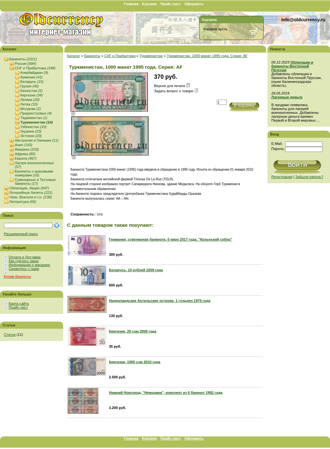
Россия (25, 63)
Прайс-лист (170, 4)
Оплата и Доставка (25, 257)
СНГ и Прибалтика (35, 68)
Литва (29, 104)
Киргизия (31, 95)
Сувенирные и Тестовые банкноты (35, 181)
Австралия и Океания (36, 140)
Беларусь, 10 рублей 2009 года (136, 270)
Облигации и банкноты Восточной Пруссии (292, 66)
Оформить (193, 4)
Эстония (31, 136)
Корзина (149, 4)
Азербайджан (34, 73)
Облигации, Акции (29, 188)
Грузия (29, 86)
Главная (131, 4)
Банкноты (23, 59)
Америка (27, 149)
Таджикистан (33, 118)
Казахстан (31, 91)
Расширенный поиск (21, 234)
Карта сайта (19, 303)
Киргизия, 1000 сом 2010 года (134, 362)
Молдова (30, 109)
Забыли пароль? (309, 177)
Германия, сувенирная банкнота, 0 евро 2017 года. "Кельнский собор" (170, 239)
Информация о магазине (29, 265)
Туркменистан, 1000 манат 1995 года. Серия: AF (207, 56)
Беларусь (32, 82)
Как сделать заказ (24, 261)
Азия (23, 145)
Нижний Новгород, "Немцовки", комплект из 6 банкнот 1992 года (165, 392)
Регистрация (281, 177)
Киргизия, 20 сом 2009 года (132, 331)
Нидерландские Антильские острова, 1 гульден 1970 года (159, 301)
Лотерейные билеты (31, 193)
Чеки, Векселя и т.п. (30, 197)
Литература (22, 202)
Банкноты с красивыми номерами (34, 173)
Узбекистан (33, 127)
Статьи (9, 334)
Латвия (30, 100)
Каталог (73, 56)
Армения (31, 77)
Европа (25, 158)
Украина (31, 131)
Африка (25, 154)
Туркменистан (36, 122)
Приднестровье (36, 113)
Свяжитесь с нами (24, 269)
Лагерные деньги (286, 97)
